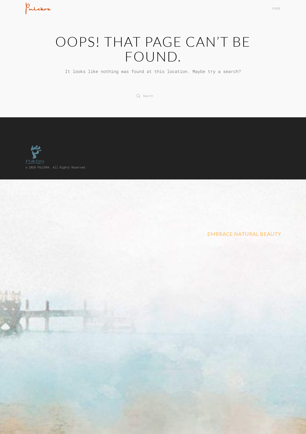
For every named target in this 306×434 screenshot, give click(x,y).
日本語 (276, 8)
